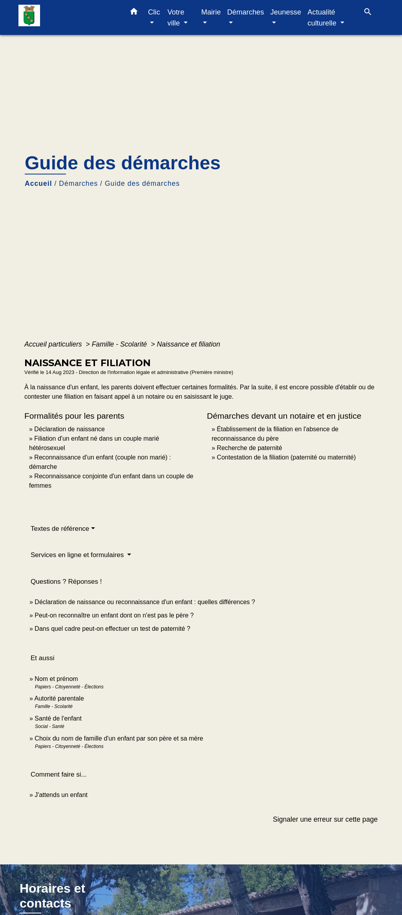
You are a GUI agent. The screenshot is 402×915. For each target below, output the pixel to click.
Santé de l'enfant (58, 718)
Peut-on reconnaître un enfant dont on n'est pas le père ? (114, 615)
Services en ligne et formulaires (78, 555)
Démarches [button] (245, 12)
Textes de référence (60, 528)
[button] (134, 13)
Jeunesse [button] (286, 12)
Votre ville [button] (175, 17)
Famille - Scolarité (120, 344)
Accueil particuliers (54, 344)
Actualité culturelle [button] (322, 17)
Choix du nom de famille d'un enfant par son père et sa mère (119, 738)
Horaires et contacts (52, 895)
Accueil (38, 183)
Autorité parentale (59, 698)
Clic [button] (154, 12)
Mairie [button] (211, 12)
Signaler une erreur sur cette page (325, 819)
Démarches (78, 183)
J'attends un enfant (61, 795)
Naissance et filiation (188, 344)
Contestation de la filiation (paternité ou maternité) (286, 457)
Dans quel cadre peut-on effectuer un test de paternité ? (112, 628)
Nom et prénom (56, 678)
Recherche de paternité (249, 448)
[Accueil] (67, 17)
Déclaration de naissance (69, 429)
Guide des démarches (142, 183)
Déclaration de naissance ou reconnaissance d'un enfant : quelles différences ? (145, 602)
